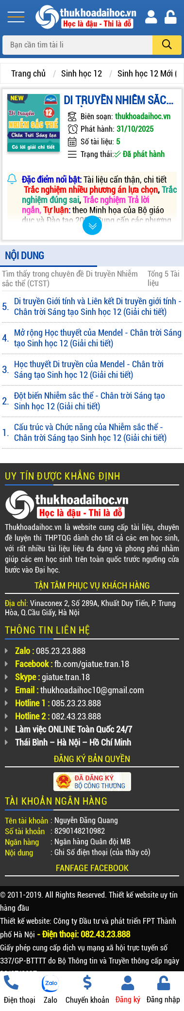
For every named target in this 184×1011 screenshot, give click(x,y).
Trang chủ (28, 73)
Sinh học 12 (81, 73)
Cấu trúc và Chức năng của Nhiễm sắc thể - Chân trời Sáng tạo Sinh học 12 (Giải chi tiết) (90, 432)
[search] (167, 45)
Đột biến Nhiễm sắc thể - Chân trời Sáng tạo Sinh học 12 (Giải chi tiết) (89, 400)
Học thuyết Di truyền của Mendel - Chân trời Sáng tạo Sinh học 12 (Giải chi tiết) (89, 369)
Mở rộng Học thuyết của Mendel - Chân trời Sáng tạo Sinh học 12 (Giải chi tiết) (98, 337)
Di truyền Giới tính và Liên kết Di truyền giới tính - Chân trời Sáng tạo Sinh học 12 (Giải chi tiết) (98, 306)
